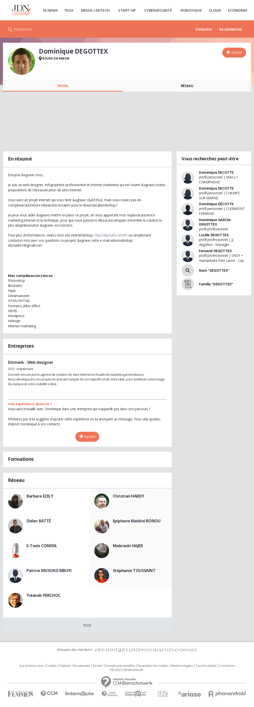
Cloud (215, 10)
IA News (50, 10)
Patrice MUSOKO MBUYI (49, 570)
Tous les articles (205, 666)
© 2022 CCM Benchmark (127, 670)
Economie (237, 10)
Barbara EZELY (40, 496)
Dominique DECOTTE (216, 172)
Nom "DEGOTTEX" (214, 270)
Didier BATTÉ (39, 521)
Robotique (191, 10)
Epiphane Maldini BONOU (137, 521)
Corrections (226, 666)
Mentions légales (181, 666)
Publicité (64, 666)
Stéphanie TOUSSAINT (134, 570)
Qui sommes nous (31, 666)
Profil (62, 85)
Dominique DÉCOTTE (216, 204)
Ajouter (236, 52)
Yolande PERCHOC (44, 595)
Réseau (187, 85)
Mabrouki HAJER (128, 545)
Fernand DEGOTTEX (215, 250)
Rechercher (23, 29)
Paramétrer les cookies (153, 666)
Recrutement (81, 666)
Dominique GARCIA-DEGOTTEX (215, 222)
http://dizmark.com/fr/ (111, 235)
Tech (68, 10)
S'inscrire (203, 29)
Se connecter (230, 29)
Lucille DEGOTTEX (213, 235)
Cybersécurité (158, 10)
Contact (51, 666)
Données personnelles (120, 666)
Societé (97, 666)
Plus (87, 625)
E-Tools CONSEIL (42, 545)
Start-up (127, 10)
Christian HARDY (128, 496)
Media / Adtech (95, 10)
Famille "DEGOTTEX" (216, 284)
